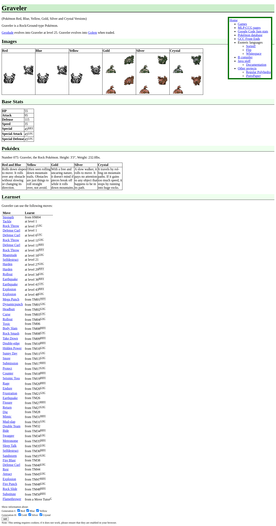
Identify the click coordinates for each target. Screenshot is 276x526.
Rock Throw (11, 226)
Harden (7, 264)
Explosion (9, 289)
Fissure (7, 402)
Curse (6, 314)
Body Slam (10, 328)
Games (242, 24)
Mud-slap (9, 421)
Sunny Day (10, 353)
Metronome (10, 441)
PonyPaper (253, 76)
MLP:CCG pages (249, 27)
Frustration (10, 393)
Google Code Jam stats (253, 31)
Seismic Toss (11, 378)
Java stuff (244, 61)
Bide (6, 430)
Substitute (9, 494)
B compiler (245, 57)
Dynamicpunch (13, 304)
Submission (10, 363)
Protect (7, 368)
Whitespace (253, 53)
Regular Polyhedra (258, 72)
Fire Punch (10, 484)
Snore (6, 358)
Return (7, 407)
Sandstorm (10, 456)
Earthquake (10, 279)
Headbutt (9, 309)
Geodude (8, 32)
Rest (5, 469)
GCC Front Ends (249, 39)
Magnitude (10, 255)
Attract (7, 474)
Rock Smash (11, 333)
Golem (92, 32)
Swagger (8, 435)
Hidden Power (12, 348)
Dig (5, 412)
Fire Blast (9, 460)
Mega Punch (11, 299)
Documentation (256, 64)
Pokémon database (250, 35)
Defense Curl (11, 230)
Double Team (11, 426)
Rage (6, 383)
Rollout (8, 274)
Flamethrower (12, 499)
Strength (8, 217)
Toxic (6, 324)
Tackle (7, 221)
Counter (8, 373)
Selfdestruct (10, 259)
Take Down (10, 338)
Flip (248, 50)
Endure (7, 388)
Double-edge (11, 343)
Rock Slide (10, 489)
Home (233, 20)
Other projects (247, 68)
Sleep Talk (9, 445)
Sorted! (251, 46)
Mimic (7, 416)
